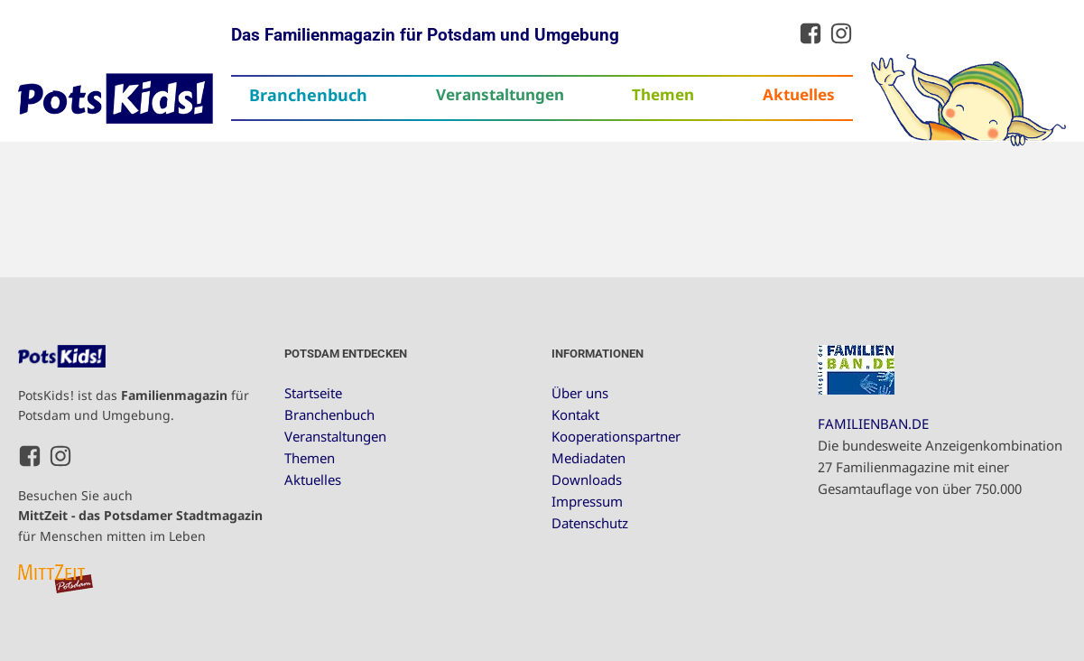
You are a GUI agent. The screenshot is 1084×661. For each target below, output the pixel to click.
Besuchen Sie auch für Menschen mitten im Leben (140, 516)
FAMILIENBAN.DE (873, 423)
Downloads (586, 479)
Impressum (587, 501)
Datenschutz (589, 523)
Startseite (313, 393)
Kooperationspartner (616, 436)
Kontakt (575, 414)
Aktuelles (799, 94)
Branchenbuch (308, 95)
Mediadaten (588, 458)
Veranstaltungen (500, 94)
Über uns (579, 393)
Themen (663, 94)
